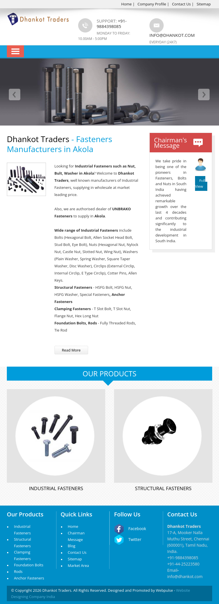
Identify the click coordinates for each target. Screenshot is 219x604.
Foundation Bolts (28, 564)
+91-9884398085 (182, 557)
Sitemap (203, 4)
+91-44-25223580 (183, 564)
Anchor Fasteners (29, 578)
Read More (71, 350)
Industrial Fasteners (56, 488)
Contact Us (181, 4)
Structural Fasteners (163, 488)
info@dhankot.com (172, 35)
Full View (200, 183)
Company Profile (151, 4)
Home (126, 4)
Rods (18, 571)
